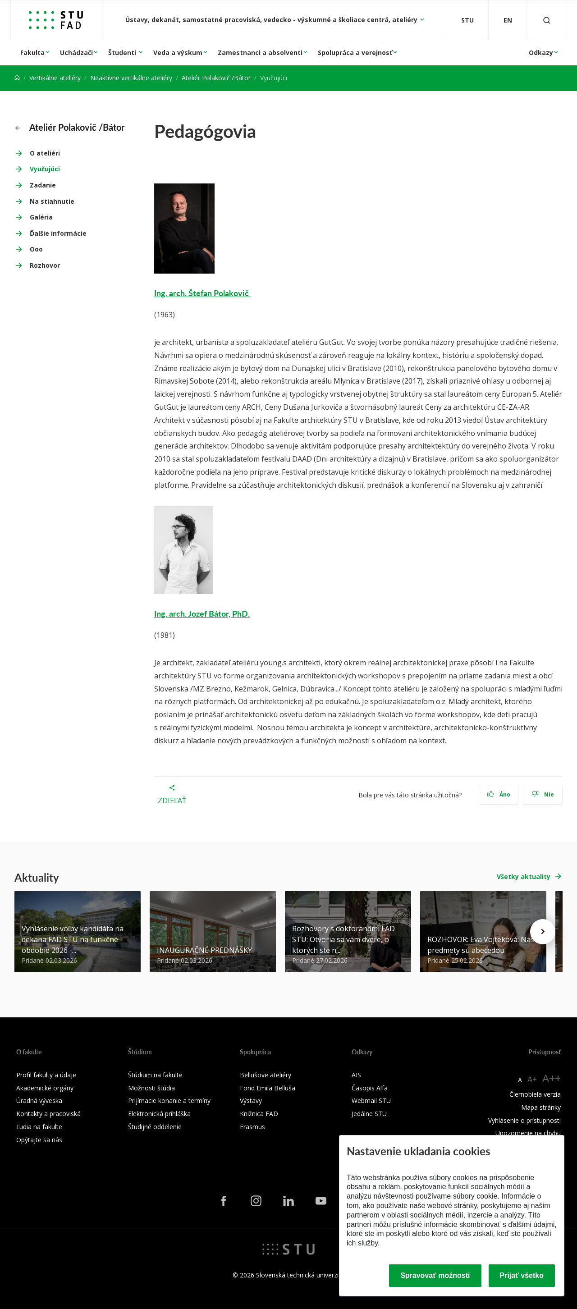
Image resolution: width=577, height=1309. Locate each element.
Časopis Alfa (370, 1088)
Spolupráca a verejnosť (355, 52)
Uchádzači (76, 52)
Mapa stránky (541, 1107)
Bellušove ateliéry (265, 1075)
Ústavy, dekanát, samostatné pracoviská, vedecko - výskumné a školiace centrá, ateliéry (272, 19)
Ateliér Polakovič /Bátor (216, 77)
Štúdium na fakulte (155, 1075)
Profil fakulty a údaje (46, 1075)
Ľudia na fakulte (39, 1126)
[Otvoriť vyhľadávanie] (547, 20)
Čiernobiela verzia (535, 1094)
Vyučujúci (45, 169)
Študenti (123, 52)
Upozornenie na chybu (528, 1133)
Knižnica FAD (259, 1113)
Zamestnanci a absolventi (260, 52)
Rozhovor (45, 265)
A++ (551, 1078)
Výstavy (251, 1100)
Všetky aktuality (523, 876)
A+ (532, 1079)
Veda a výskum (177, 52)
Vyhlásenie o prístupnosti (524, 1120)
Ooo (36, 249)
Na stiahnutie (52, 201)
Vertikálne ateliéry (55, 77)
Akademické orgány (44, 1088)
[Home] (17, 77)
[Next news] (542, 931)
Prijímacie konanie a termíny (169, 1100)
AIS (356, 1075)
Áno (499, 794)
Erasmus (252, 1126)
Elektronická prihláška (159, 1113)
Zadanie (43, 185)
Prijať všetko (522, 1275)
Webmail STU (371, 1100)
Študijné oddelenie (155, 1126)
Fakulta (32, 52)
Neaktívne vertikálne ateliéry (131, 77)
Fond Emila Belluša (267, 1088)
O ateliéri (45, 153)
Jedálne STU (369, 1113)
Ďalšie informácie (58, 233)
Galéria (41, 217)
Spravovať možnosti (435, 1275)
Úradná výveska (39, 1100)
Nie (542, 794)
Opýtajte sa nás (39, 1139)
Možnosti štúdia (151, 1088)
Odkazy (541, 52)
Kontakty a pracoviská (48, 1113)
